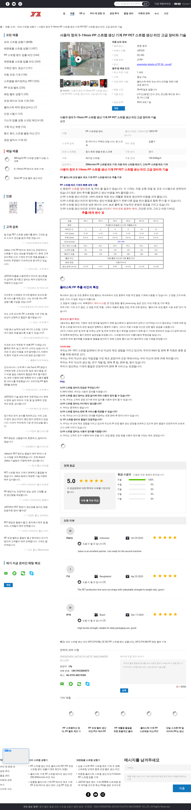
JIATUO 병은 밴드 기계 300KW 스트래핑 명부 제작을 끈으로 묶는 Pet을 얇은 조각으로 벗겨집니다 (99, 784)
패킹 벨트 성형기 (13, 94)
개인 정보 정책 (30, 806)
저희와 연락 (144, 13)
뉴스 (157, 13)
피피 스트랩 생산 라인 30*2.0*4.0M (83, 641)
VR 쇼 (82, 13)
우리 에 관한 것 (97, 13)
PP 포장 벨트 (11, 87)
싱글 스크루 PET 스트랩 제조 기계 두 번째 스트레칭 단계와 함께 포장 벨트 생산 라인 (99, 767)
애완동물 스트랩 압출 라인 (19, 61)
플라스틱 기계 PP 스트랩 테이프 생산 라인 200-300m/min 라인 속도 (51, 775)
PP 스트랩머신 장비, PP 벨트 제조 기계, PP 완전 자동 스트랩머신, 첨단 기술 (71, 730)
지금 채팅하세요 (163, 3)
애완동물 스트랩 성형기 (17, 48)
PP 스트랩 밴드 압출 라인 (18, 55)
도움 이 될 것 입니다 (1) (94, 543)
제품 (72, 13)
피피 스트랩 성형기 (26, 26)
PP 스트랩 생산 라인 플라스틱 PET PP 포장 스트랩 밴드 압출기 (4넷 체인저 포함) (51, 767)
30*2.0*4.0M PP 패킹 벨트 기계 (150, 641)
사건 (166, 13)
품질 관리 (128, 13)
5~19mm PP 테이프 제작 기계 (29, 169)
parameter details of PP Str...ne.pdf (154, 64)
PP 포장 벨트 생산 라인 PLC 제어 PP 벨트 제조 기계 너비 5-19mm (97, 730)
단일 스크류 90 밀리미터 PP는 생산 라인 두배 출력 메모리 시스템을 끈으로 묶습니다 (175, 730)
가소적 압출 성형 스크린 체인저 (22, 120)
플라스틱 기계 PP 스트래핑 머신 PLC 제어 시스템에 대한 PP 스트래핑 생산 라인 (149, 730)
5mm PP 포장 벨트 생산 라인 (28, 178)
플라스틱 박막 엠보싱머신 (18, 107)
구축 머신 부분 (12, 126)
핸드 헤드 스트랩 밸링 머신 (19, 133)
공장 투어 (114, 13)
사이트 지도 (6, 789)
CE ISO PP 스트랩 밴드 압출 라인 (118, 641)
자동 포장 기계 (12, 74)
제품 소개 (10, 26)
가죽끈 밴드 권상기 (15, 68)
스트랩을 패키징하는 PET (18, 81)
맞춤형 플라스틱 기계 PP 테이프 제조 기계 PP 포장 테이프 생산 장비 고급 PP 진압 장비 (51, 784)
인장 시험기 (10, 113)
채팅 (116, 108)
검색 (145, 4)
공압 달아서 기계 (13, 139)
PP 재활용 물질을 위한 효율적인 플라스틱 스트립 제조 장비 (123, 730)
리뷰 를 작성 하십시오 (90, 501)
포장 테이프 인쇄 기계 (16, 100)
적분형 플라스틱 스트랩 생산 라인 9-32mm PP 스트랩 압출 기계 (99, 775)
